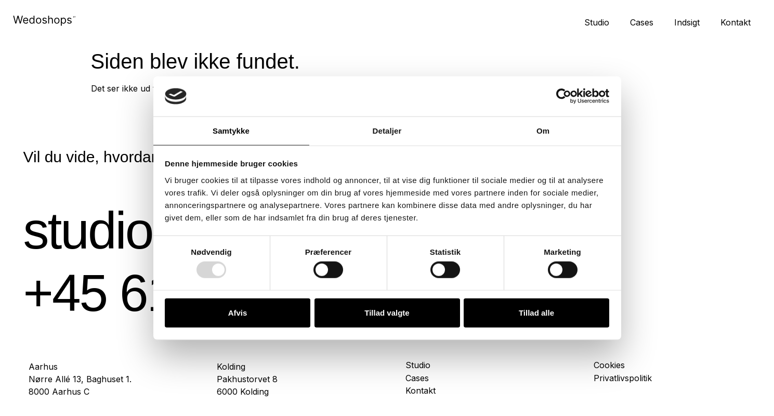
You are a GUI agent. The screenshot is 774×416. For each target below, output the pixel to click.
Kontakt (735, 22)
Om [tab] (542, 130)
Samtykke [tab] (231, 130)
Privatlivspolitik (623, 378)
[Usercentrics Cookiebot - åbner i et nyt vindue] (563, 96)
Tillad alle (536, 312)
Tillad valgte (386, 312)
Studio (596, 22)
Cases (641, 22)
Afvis (237, 312)
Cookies (609, 365)
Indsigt (687, 22)
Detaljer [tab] (387, 130)
